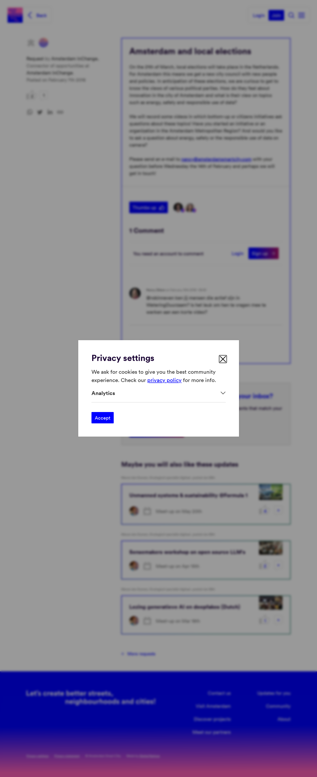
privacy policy (164, 379)
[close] (223, 359)
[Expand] (158, 393)
